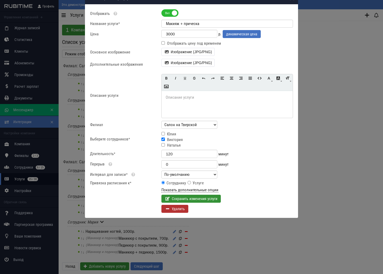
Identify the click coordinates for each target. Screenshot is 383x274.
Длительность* (102, 180)
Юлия (171, 161)
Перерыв (97, 191)
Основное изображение (110, 79)
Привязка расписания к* (110, 209)
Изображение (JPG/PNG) (188, 78)
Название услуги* (105, 50)
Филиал (96, 151)
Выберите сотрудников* (110, 166)
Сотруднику (176, 209)
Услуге (198, 209)
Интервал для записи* (109, 201)
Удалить (178, 236)
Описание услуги (104, 122)
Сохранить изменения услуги (194, 225)
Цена (94, 61)
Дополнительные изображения (116, 91)
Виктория (175, 166)
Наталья (174, 172)
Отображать (104, 40)
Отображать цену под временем (194, 70)
